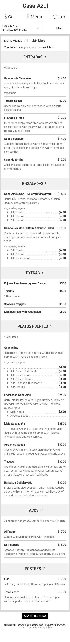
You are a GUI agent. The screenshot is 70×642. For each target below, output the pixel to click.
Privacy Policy (45, 627)
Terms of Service (27, 627)
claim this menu (35, 615)
